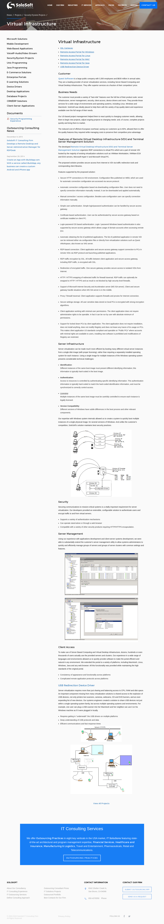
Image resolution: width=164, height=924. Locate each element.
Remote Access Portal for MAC (75, 59)
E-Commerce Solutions (19, 72)
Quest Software (66, 78)
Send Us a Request (137, 897)
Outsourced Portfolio (52, 895)
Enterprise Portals (16, 77)
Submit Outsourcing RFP (137, 889)
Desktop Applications (18, 91)
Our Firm (60, 5)
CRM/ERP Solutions (17, 101)
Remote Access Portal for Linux (75, 55)
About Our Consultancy (16, 888)
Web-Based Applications (20, 48)
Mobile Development (18, 44)
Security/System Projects (34, 15)
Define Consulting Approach (18, 898)
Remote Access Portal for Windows (77, 52)
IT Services (86, 5)
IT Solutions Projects (52, 891)
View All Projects (101, 803)
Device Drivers (14, 86)
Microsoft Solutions (17, 39)
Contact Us (148, 5)
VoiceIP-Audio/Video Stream (22, 53)
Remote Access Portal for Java (74, 63)
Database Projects (17, 96)
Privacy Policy (64, 916)
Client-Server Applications (21, 106)
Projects (122, 5)
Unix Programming (17, 63)
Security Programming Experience (21, 120)
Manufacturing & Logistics (59, 846)
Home (49, 5)
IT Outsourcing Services (17, 895)
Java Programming (17, 67)
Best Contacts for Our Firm (55, 898)
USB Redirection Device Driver (74, 67)
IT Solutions (113, 838)
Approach (99, 5)
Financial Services (103, 842)
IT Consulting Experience (17, 891)
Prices (111, 5)
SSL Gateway (66, 48)
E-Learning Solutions (18, 82)
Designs (134, 5)
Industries (73, 5)
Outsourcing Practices (49, 838)
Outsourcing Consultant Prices (56, 888)
